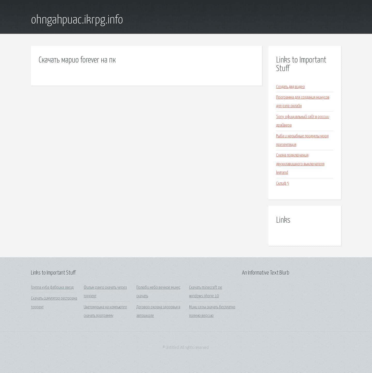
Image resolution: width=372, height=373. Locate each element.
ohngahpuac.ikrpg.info (77, 20)
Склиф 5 (282, 183)
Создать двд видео (290, 87)
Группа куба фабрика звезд (52, 287)
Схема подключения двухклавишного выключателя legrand (300, 164)
